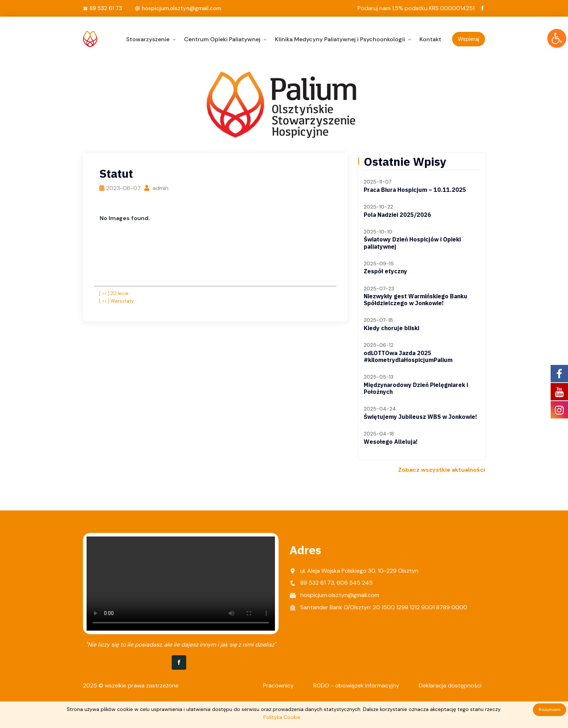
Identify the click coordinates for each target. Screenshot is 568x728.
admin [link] (156, 188)
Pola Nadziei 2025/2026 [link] (397, 214)
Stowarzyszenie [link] (148, 39)
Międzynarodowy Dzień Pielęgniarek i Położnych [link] (416, 388)
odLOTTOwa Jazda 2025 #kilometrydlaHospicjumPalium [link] (408, 356)
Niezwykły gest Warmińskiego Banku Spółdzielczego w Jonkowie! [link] (415, 300)
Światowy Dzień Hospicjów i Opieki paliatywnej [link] (412, 243)
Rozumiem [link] (549, 709)
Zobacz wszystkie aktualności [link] (441, 470)
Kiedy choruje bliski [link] (391, 328)
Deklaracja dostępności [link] (450, 685)
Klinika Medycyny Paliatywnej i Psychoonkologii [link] (340, 39)
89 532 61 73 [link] (105, 8)
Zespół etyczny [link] (385, 271)
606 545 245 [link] (355, 582)
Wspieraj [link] (468, 39)
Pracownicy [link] (278, 685)
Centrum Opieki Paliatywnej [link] (222, 39)
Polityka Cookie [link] (281, 717)
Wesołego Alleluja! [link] (391, 441)
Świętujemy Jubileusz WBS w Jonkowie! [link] (420, 416)
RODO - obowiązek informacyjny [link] (356, 685)
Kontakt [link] (430, 39)
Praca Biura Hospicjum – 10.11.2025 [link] (415, 189)
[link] (556, 38)
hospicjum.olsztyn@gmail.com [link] (181, 8)
